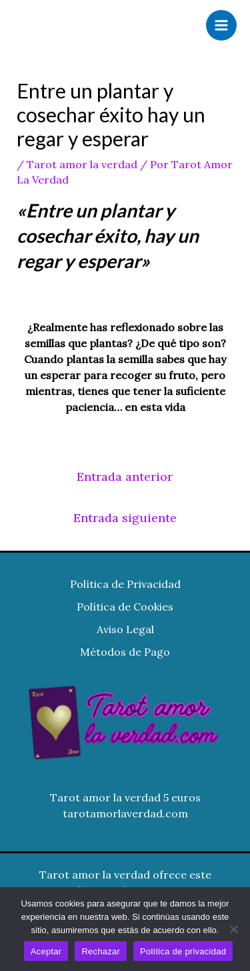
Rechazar (100, 951)
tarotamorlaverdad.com (125, 813)
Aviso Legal (125, 629)
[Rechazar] (233, 929)
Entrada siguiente (125, 517)
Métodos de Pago (125, 651)
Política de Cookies (125, 606)
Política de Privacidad (125, 584)
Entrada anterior (125, 476)
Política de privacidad (183, 951)
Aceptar (46, 951)
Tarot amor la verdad (82, 164)
